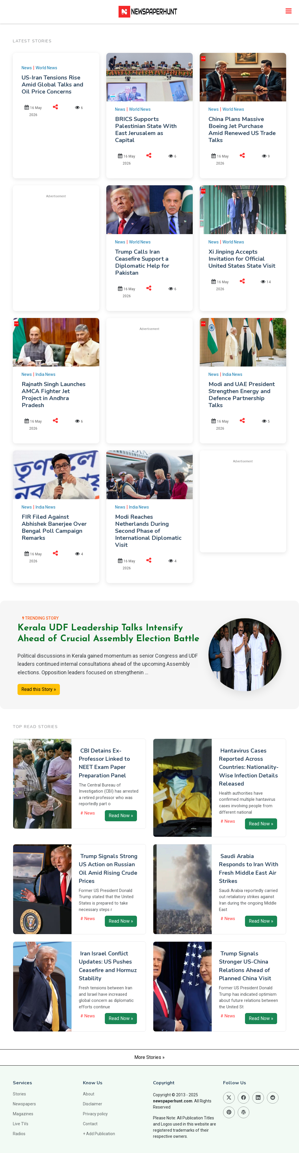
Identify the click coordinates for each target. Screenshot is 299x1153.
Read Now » (121, 815)
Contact (90, 1124)
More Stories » (149, 1057)
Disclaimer (92, 1104)
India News (45, 374)
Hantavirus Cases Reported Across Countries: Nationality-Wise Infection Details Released (249, 767)
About (88, 1094)
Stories (19, 1094)
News (27, 67)
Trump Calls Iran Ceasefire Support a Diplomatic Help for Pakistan (142, 262)
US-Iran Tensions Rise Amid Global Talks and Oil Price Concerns (52, 85)
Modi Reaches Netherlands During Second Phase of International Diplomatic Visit (148, 531)
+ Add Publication (99, 1134)
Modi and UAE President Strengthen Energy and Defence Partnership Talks (241, 394)
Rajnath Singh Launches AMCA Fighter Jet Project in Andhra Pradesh (54, 394)
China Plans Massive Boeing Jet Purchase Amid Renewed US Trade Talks (242, 129)
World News (46, 67)
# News (87, 813)
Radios (19, 1134)
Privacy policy (95, 1114)
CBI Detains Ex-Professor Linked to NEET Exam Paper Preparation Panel (104, 763)
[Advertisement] (71, 244)
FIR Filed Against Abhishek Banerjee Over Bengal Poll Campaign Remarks (54, 527)
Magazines (23, 1114)
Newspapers (24, 1104)
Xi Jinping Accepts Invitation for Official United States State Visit (241, 259)
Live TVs (20, 1124)
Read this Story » (38, 689)
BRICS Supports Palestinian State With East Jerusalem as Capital (146, 129)
